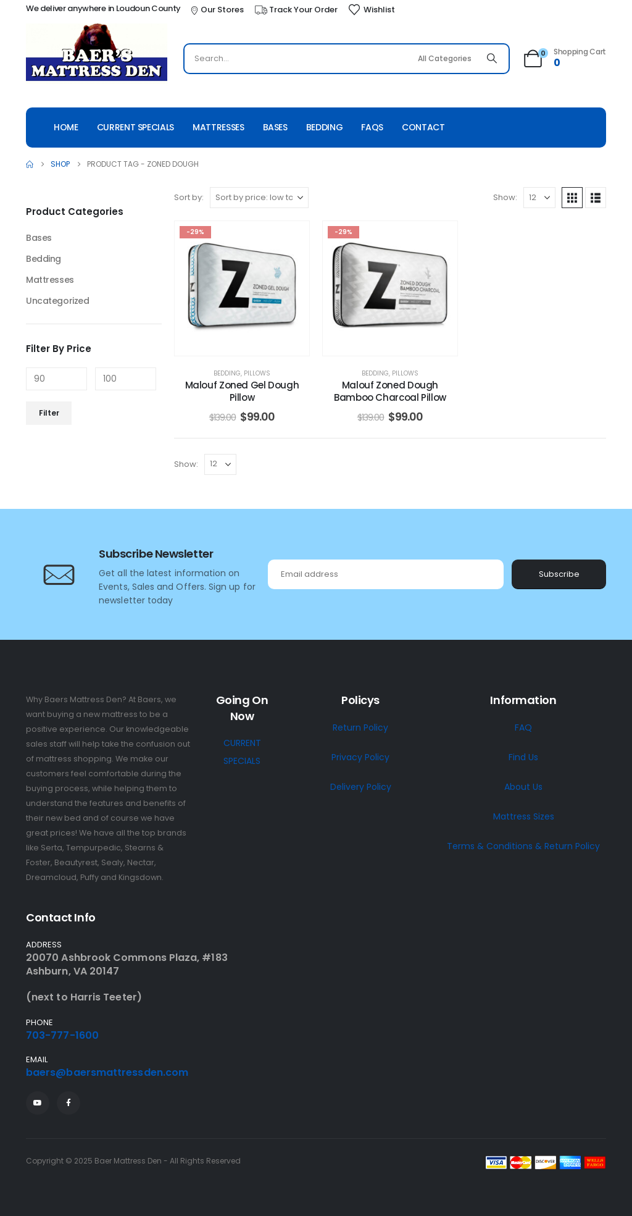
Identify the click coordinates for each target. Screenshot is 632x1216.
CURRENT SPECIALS (242, 752)
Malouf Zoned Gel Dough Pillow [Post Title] (242, 391)
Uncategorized (57, 301)
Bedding (324, 127)
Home (66, 127)
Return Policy (360, 727)
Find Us (523, 757)
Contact (423, 127)
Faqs (372, 127)
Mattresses (218, 127)
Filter (49, 413)
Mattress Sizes (523, 816)
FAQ (523, 727)
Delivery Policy (360, 787)
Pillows (257, 373)
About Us (523, 787)
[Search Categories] (445, 58)
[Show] (539, 197)
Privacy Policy (360, 757)
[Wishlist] (371, 9)
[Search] (492, 58)
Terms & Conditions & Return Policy (523, 846)
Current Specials (135, 127)
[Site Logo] (96, 53)
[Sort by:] (259, 197)
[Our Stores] (216, 9)
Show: (505, 197)
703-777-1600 (62, 1035)
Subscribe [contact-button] (559, 574)
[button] (572, 197)
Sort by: (189, 197)
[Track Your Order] (296, 9)
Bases (275, 127)
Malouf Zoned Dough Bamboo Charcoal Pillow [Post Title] (390, 391)
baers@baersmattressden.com (107, 1072)
